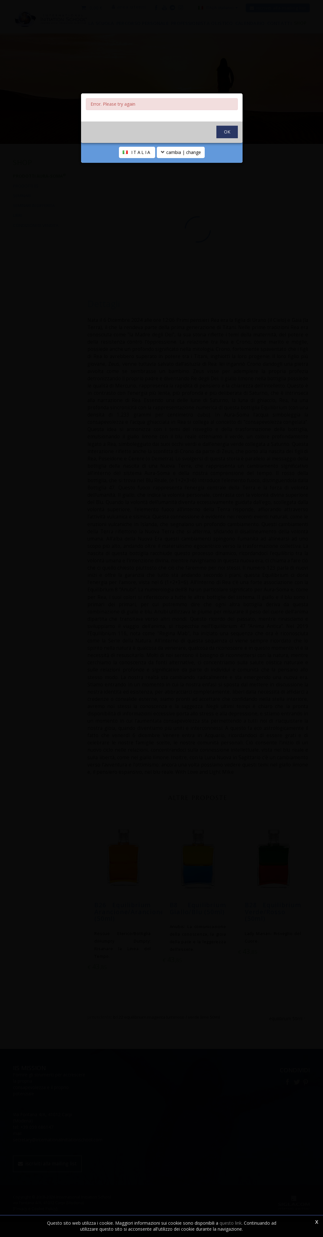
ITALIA (137, 183)
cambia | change (181, 183)
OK (227, 162)
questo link (231, 1223)
